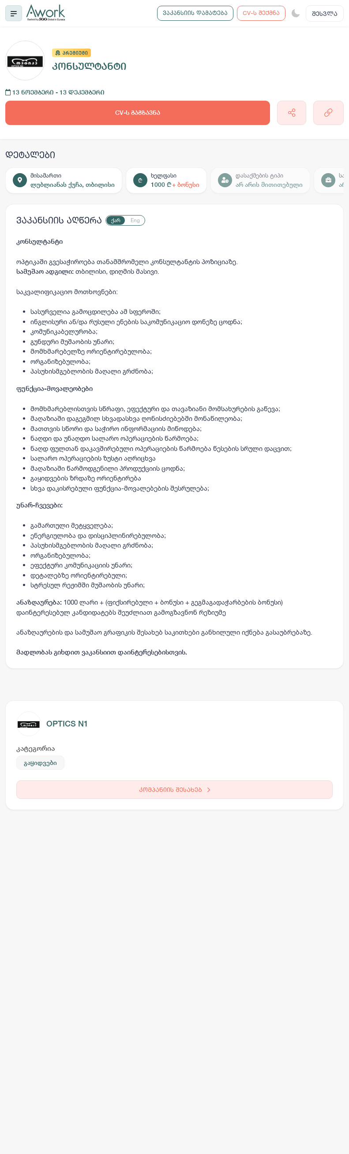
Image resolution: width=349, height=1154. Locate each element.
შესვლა (325, 13)
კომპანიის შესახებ (174, 789)
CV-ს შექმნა (261, 12)
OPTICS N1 (67, 723)
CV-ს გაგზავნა (137, 112)
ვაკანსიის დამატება (195, 12)
